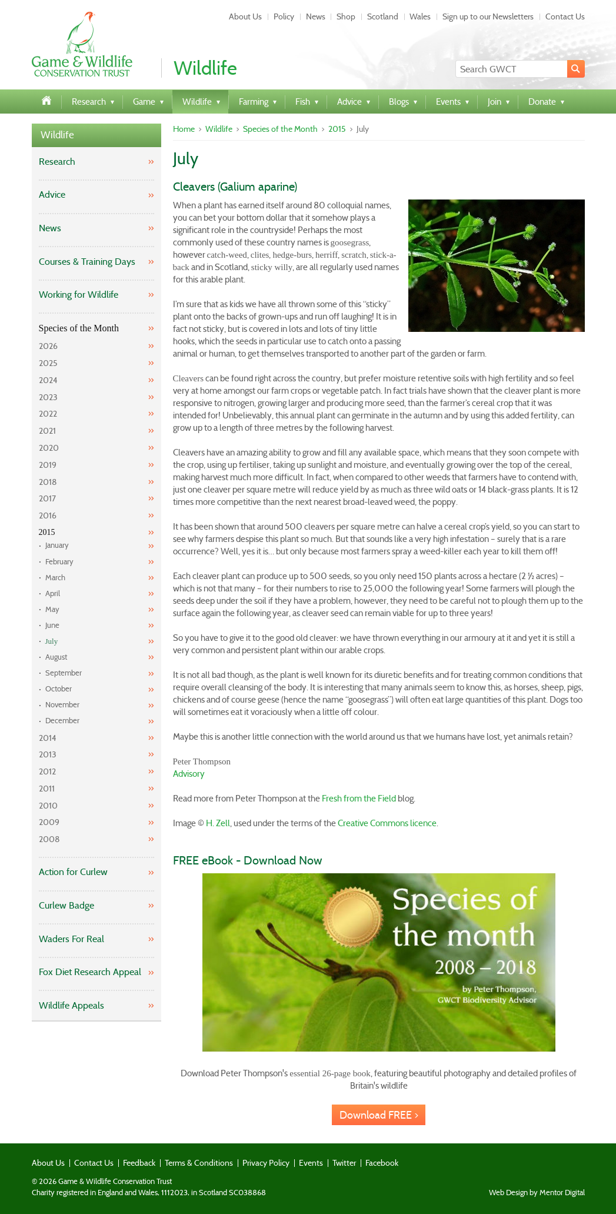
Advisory (189, 774)
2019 (47, 465)
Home (184, 129)
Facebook (381, 1163)
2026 (48, 346)
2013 (47, 754)
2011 (47, 788)
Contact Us (565, 16)
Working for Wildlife (78, 294)
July (51, 641)
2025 (48, 363)
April (52, 593)
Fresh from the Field (359, 798)
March (55, 578)
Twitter (344, 1163)
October (58, 689)
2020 (49, 448)
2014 (47, 738)
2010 (48, 805)
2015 (47, 532)
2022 (48, 413)
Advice (52, 194)
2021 (47, 430)
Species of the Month (79, 328)
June (52, 625)
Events (311, 1163)
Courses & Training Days (87, 261)
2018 (48, 482)
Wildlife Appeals (71, 1005)
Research (57, 161)
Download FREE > (378, 1115)
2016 (47, 515)
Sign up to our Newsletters (488, 16)
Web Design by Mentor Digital (537, 1193)
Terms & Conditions (199, 1163)
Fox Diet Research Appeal (90, 971)
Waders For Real (71, 938)
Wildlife (57, 135)
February (59, 562)
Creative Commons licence (387, 823)
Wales (420, 16)
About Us (245, 16)
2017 (47, 498)
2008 (49, 839)
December (62, 721)
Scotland (382, 16)
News (315, 16)
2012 (47, 771)
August (56, 657)
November (62, 705)
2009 (49, 822)
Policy (284, 16)
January (57, 545)
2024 (48, 380)
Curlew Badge (66, 905)
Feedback (139, 1163)
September (63, 673)
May (52, 609)
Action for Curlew (73, 871)
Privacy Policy (265, 1163)
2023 (48, 397)
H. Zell (218, 823)
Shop (346, 16)
